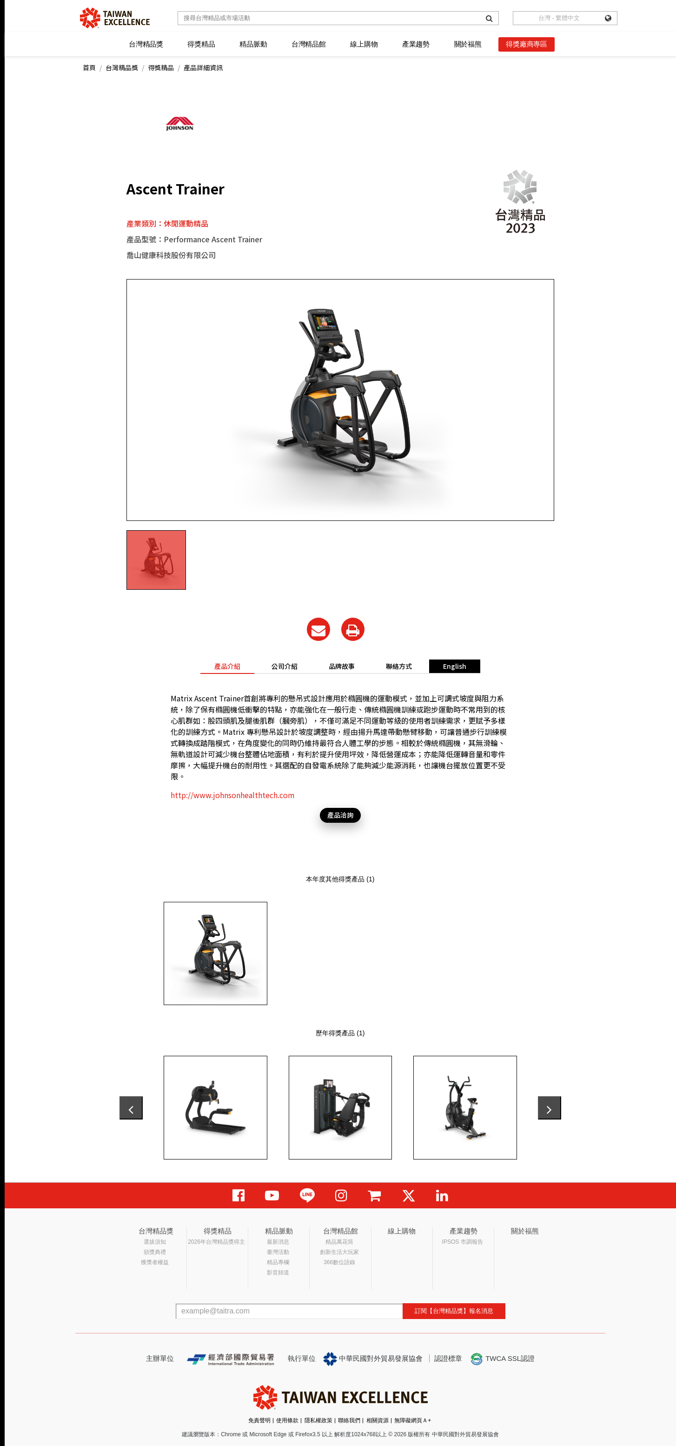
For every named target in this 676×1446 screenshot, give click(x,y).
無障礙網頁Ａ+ (412, 1420)
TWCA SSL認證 (502, 1359)
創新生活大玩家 (339, 1252)
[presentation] (131, 1107)
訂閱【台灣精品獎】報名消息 (454, 1310)
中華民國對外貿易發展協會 (373, 1359)
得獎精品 (201, 44)
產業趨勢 (416, 44)
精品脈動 (253, 44)
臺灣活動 (278, 1252)
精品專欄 (278, 1262)
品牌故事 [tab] (342, 666)
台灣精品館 (309, 44)
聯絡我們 (349, 1420)
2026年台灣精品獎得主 (216, 1242)
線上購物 (364, 44)
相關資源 (377, 1420)
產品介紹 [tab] (227, 666)
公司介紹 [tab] (285, 666)
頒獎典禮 (155, 1252)
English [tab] (454, 666)
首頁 (89, 67)
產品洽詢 (340, 815)
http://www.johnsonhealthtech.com (233, 794)
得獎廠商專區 (526, 44)
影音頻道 (278, 1272)
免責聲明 (259, 1420)
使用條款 (287, 1420)
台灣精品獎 (146, 44)
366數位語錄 (339, 1262)
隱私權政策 (318, 1420)
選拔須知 (155, 1242)
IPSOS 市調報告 (462, 1242)
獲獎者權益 (155, 1262)
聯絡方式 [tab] (399, 666)
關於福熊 (468, 44)
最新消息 (278, 1242)
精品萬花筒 (339, 1242)
